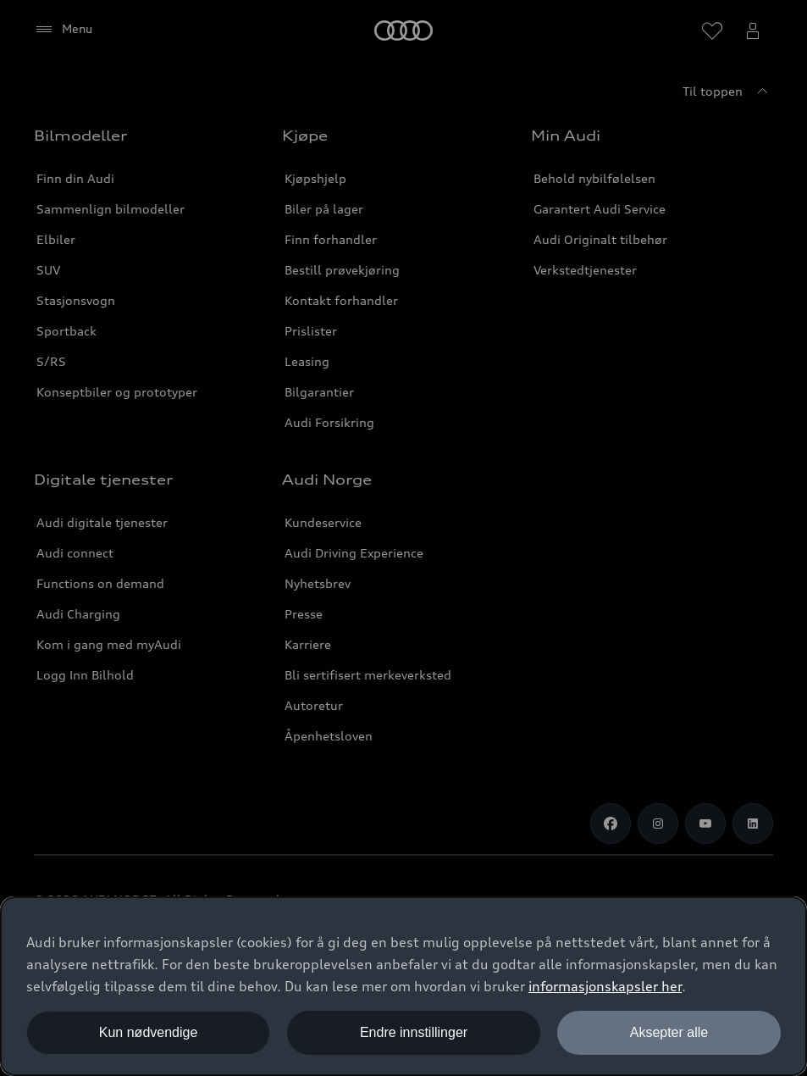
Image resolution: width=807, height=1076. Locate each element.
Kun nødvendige (148, 1032)
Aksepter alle (669, 1032)
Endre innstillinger (413, 1032)
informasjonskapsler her (605, 986)
